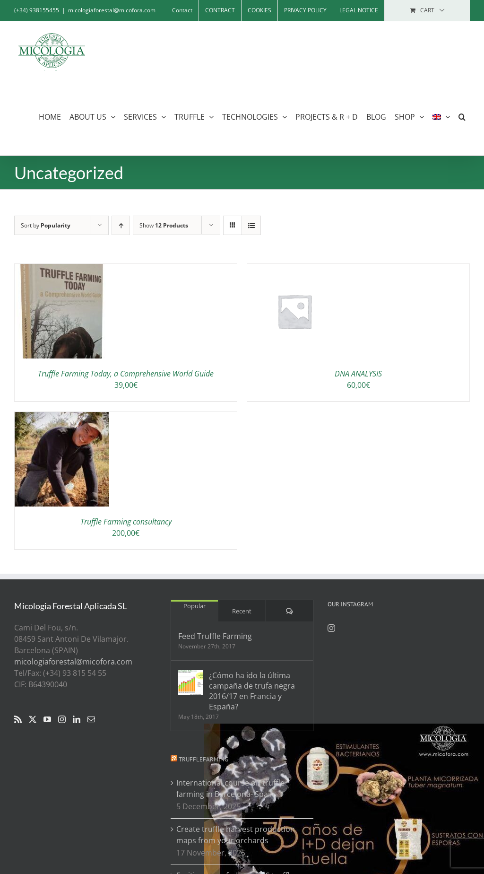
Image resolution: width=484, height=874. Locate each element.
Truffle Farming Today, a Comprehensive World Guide (126, 373)
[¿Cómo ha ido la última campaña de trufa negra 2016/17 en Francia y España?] (190, 682)
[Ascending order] (121, 225)
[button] (462, 116)
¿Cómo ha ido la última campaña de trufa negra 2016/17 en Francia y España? (252, 691)
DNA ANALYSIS (358, 373)
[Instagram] (62, 719)
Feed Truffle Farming (215, 636)
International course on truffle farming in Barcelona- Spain (230, 788)
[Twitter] (32, 719)
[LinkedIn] (76, 719)
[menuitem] (441, 116)
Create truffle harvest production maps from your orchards (235, 835)
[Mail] (91, 719)
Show (163, 225)
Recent (241, 611)
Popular (194, 606)
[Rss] (18, 719)
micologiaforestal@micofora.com (112, 10)
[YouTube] (47, 719)
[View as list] (251, 225)
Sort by (45, 225)
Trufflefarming (203, 759)
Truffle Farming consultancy (126, 521)
